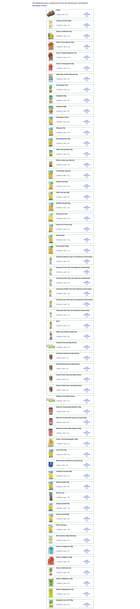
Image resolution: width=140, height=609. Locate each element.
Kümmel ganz (60, 235)
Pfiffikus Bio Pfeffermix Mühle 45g (66, 332)
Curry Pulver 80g (61, 450)
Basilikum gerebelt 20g (63, 203)
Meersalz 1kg (60, 493)
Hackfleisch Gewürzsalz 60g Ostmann (67, 353)
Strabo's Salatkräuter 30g (64, 31)
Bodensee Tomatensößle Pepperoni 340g (68, 428)
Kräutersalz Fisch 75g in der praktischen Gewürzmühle (73, 267)
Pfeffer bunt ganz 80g (62, 192)
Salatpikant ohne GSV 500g (64, 600)
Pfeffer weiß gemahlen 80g (64, 149)
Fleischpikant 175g (62, 85)
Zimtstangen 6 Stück (62, 117)
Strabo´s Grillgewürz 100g (64, 557)
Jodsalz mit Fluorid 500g (63, 21)
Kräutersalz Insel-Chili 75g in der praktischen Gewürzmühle (74, 300)
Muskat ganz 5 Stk (61, 214)
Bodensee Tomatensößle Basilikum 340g (68, 407)
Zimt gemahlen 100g (62, 246)
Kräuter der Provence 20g (64, 224)
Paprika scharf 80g (62, 182)
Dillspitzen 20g (60, 128)
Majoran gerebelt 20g (62, 482)
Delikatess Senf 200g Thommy (65, 396)
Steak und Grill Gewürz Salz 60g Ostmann (69, 385)
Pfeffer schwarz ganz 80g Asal (65, 160)
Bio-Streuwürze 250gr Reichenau (66, 536)
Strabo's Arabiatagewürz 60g (65, 63)
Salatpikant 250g (61, 96)
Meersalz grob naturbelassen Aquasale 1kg (69, 460)
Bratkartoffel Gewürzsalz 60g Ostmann (68, 364)
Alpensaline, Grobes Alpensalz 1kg (67, 74)
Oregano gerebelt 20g (62, 503)
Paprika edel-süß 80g (62, 514)
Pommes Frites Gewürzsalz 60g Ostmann (68, 375)
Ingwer (58, 10)
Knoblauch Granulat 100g (64, 471)
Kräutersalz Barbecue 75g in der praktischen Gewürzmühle (74, 257)
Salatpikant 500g (61, 106)
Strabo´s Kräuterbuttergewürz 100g (67, 439)
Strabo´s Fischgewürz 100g (64, 546)
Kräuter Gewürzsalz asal (63, 568)
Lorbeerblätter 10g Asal (63, 171)
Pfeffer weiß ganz (61, 525)
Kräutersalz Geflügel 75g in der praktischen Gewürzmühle (74, 289)
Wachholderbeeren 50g (63, 139)
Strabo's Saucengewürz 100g (65, 42)
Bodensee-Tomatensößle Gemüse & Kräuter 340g (71, 418)
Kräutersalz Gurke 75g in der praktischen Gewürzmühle (73, 278)
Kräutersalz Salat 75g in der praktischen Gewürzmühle (72, 310)
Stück (58, 321)
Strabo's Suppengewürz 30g (64, 589)
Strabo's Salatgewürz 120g (64, 578)
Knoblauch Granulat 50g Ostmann (66, 342)
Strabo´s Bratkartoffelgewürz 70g (66, 53)
